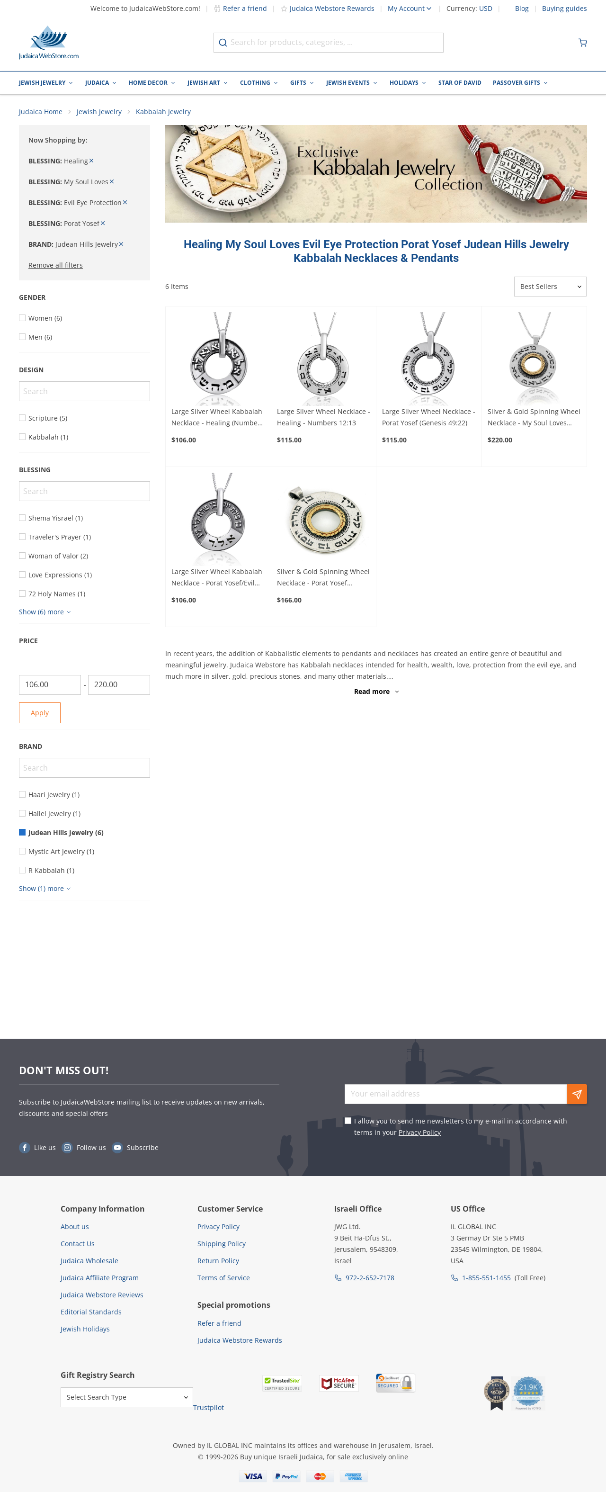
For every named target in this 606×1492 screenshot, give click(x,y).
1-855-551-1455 (486, 1277)
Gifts (298, 83)
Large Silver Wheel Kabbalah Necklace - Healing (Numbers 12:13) (217, 418)
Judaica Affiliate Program (100, 1277)
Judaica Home (40, 111)
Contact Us (78, 1243)
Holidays (404, 83)
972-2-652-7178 (370, 1277)
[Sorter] (550, 287)
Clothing (255, 83)
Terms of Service (223, 1277)
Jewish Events (348, 83)
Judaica (97, 83)
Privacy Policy (420, 1132)
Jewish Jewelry (42, 83)
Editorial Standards (91, 1311)
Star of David (459, 83)
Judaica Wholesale (89, 1260)
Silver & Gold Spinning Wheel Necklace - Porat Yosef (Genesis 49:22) (323, 578)
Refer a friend (240, 8)
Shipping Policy (221, 1243)
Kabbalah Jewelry (163, 111)
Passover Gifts (516, 83)
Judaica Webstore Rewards (327, 8)
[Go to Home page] (49, 43)
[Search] (84, 391)
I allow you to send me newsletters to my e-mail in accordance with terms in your (460, 1126)
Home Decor (148, 83)
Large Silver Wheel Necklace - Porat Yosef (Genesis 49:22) (428, 417)
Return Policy (218, 1260)
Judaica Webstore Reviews (102, 1294)
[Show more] (46, 612)
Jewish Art (203, 83)
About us (75, 1226)
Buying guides (564, 8)
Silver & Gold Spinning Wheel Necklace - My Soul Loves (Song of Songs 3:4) (534, 418)
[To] (119, 685)
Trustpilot (208, 1407)
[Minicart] (583, 42)
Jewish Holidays (85, 1328)
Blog (522, 8)
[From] (50, 685)
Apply (40, 712)
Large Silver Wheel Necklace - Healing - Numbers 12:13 (323, 417)
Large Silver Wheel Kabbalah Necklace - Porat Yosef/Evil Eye (216, 578)
